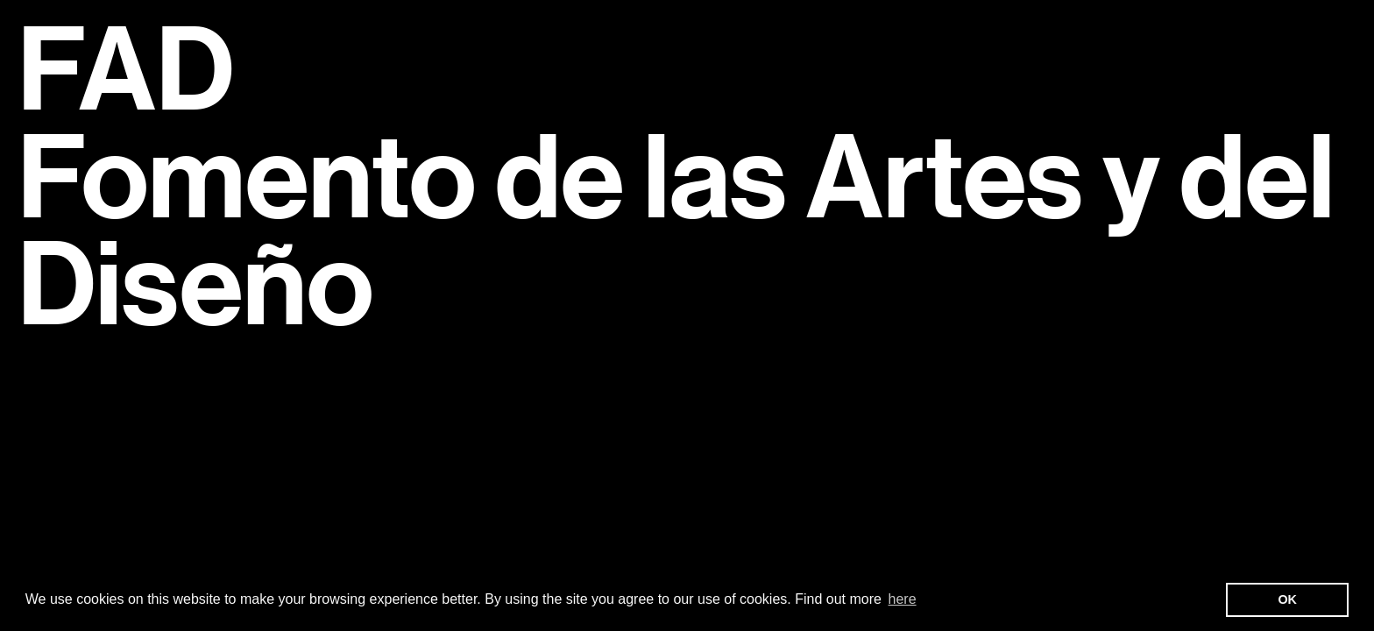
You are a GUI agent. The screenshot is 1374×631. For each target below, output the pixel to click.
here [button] (903, 599)
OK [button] (1287, 599)
